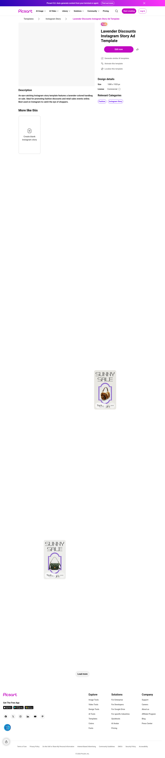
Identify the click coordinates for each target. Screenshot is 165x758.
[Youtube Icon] (35, 716)
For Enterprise (117, 700)
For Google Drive (118, 709)
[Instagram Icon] (20, 716)
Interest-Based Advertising (86, 746)
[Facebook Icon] (5, 716)
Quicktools (115, 719)
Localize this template (114, 69)
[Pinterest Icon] (42, 716)
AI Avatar (115, 723)
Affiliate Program (149, 714)
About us (145, 709)
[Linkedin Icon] (27, 716)
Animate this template (114, 64)
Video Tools (93, 704)
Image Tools (94, 700)
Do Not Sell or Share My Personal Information (58, 746)
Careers (145, 704)
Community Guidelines (107, 746)
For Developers (117, 704)
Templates (93, 719)
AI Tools (92, 714)
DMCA (120, 746)
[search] (116, 11)
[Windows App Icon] (29, 708)
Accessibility (143, 746)
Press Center (147, 723)
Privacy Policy (34, 746)
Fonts (91, 728)
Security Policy (130, 746)
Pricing (114, 728)
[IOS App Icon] (7, 708)
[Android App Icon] (18, 708)
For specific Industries (120, 714)
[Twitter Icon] (13, 716)
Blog (143, 719)
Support (145, 700)
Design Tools (94, 709)
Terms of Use (22, 746)
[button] (41, 11)
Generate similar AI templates (117, 58)
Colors (91, 723)
